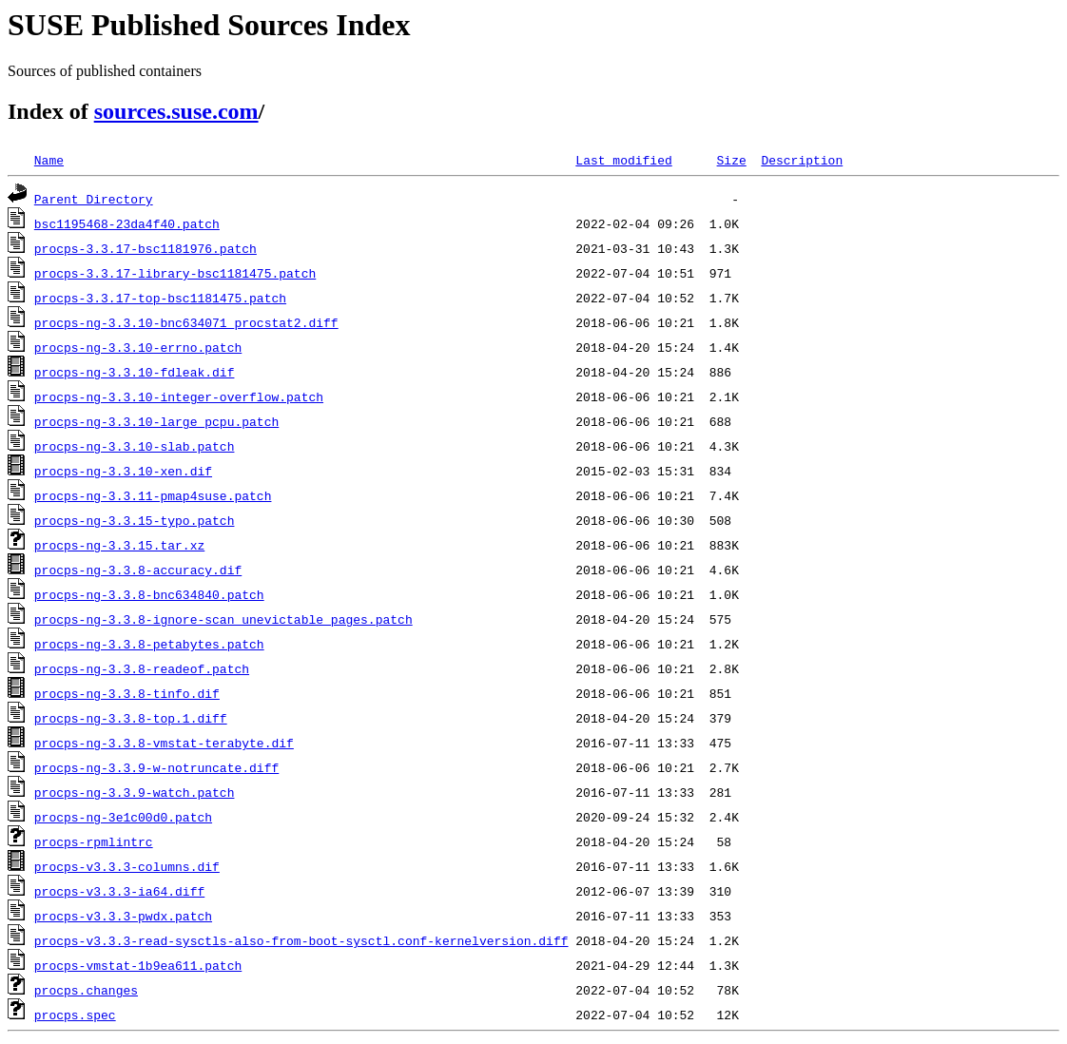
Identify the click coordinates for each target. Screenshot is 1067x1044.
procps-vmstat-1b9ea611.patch (138, 965)
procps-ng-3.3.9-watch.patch (134, 792)
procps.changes (86, 989)
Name (49, 159)
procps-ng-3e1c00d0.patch (123, 816)
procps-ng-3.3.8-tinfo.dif (127, 693)
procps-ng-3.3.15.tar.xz (119, 544)
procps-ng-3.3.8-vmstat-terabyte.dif (164, 742)
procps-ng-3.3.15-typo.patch (134, 520)
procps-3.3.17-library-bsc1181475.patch (175, 272)
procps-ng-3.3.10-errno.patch (138, 347)
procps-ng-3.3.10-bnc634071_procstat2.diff (186, 322)
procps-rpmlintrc (93, 841)
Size (731, 159)
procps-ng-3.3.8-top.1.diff (130, 717)
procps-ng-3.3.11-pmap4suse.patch (153, 495)
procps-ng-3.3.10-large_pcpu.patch (156, 421)
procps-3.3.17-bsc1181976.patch (145, 248)
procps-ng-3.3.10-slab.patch (134, 445)
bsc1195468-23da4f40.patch (127, 223)
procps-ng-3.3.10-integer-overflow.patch (178, 396)
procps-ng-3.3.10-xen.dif (123, 470)
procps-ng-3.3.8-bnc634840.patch (149, 594)
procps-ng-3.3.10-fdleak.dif (134, 371)
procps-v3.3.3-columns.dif (127, 866)
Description (802, 159)
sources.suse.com (176, 111)
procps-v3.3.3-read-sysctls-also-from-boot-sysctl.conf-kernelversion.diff (301, 940)
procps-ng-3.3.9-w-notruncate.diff (156, 767)
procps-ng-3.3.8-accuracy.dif (138, 569)
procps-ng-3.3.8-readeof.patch (141, 668)
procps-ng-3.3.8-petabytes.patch (149, 643)
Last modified (623, 159)
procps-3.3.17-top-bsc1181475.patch (160, 297)
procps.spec (75, 1014)
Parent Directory (93, 198)
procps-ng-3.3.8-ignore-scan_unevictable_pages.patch (223, 619)
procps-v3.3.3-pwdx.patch (123, 915)
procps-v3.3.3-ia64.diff (119, 890)
